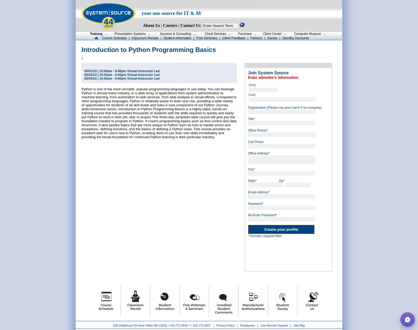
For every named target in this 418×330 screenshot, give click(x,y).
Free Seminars (207, 38)
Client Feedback (234, 38)
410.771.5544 (179, 325)
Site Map (299, 325)
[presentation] (288, 252)
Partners (256, 38)
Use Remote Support (274, 325)
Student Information (177, 38)
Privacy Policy (226, 325)
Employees (247, 325)
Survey (272, 38)
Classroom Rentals (145, 38)
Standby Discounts (295, 38)
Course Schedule (114, 38)
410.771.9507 (202, 325)
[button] (407, 319)
